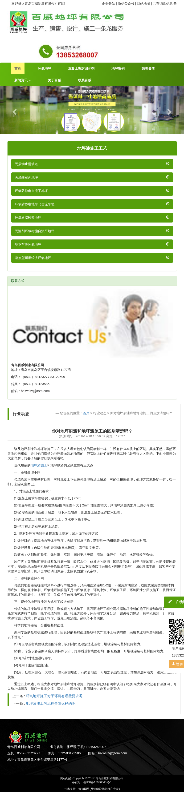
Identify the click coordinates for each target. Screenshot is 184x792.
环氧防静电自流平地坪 (31, 191)
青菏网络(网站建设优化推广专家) (99, 789)
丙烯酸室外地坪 (26, 177)
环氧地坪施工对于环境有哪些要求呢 (54, 696)
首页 (17, 68)
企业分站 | (110, 3)
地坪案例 (118, 68)
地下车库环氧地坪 (28, 244)
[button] (14, 110)
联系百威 (84, 80)
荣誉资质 (148, 68)
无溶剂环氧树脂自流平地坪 (34, 231)
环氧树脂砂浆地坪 (28, 217)
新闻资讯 (22, 80)
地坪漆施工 (39, 465)
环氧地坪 (44, 68)
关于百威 (54, 80)
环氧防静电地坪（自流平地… (36, 204)
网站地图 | (145, 3)
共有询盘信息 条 (165, 3)
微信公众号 (126, 3)
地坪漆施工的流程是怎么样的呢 (50, 703)
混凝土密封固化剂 (81, 68)
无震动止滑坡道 (26, 164)
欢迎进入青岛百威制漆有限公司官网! (38, 3)
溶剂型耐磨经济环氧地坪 (33, 258)
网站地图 (66, 778)
